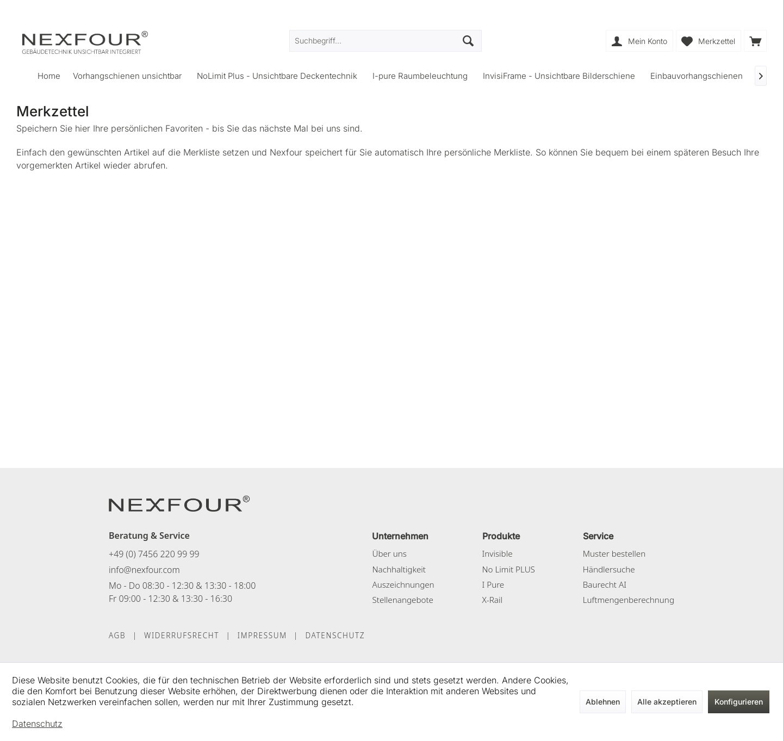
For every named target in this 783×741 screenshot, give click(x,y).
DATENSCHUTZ (335, 635)
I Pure (493, 584)
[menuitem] (755, 41)
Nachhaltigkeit (399, 569)
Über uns (389, 553)
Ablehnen (603, 701)
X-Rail (492, 599)
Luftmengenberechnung (628, 599)
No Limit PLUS (508, 569)
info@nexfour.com (144, 570)
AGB (117, 635)
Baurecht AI (604, 584)
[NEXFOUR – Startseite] (179, 503)
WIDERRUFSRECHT (181, 635)
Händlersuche (609, 569)
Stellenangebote (402, 599)
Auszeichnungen (403, 584)
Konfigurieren (738, 701)
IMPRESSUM (262, 635)
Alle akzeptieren (667, 701)
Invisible (497, 553)
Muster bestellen (614, 553)
